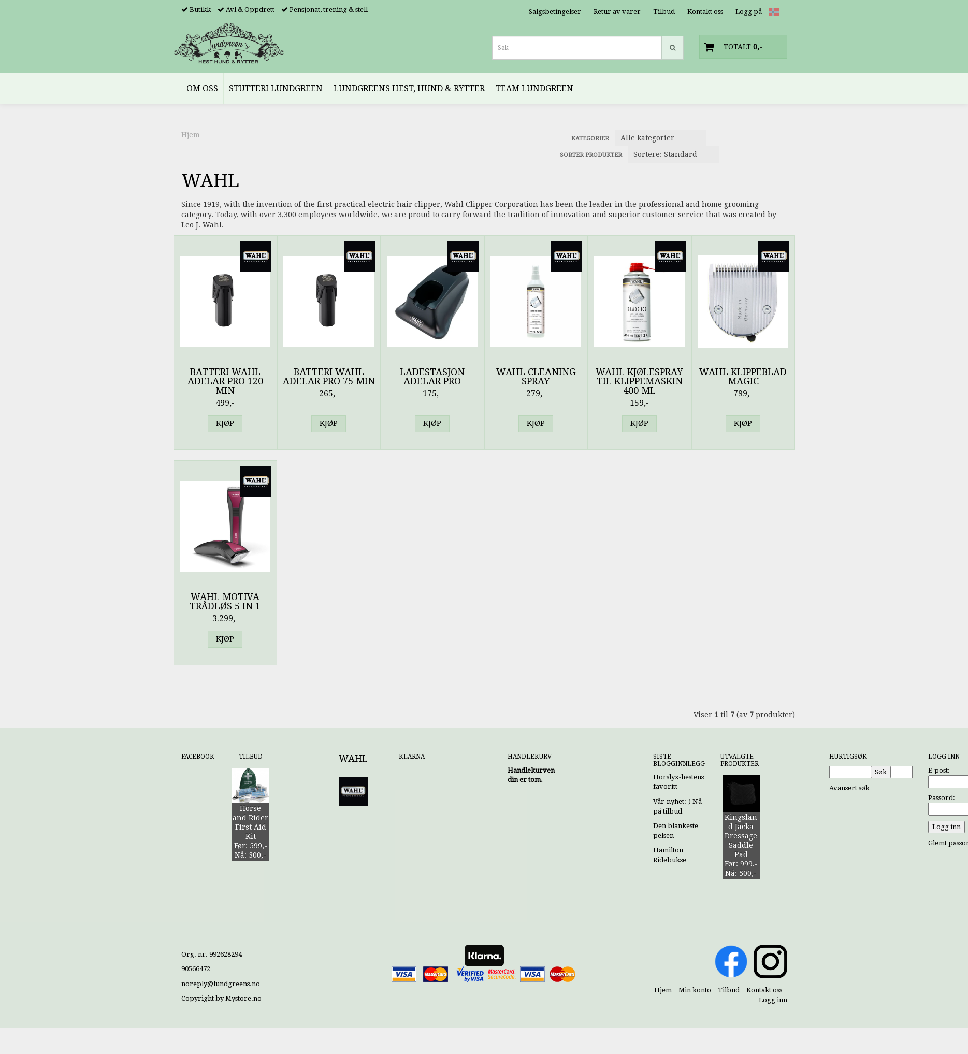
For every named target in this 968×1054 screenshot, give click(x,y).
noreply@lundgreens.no (220, 984)
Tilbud (664, 12)
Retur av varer (617, 12)
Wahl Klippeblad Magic (743, 376)
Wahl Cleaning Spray (536, 376)
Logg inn (773, 1000)
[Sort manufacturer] (660, 138)
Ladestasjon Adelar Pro (432, 376)
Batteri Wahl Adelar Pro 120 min (225, 381)
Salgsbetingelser (555, 12)
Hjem (190, 135)
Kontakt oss (705, 12)
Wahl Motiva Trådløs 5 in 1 (225, 601)
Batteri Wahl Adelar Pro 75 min (329, 376)
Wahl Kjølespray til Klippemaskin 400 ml (639, 381)
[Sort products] (673, 154)
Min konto (694, 990)
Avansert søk (849, 788)
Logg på (748, 12)
